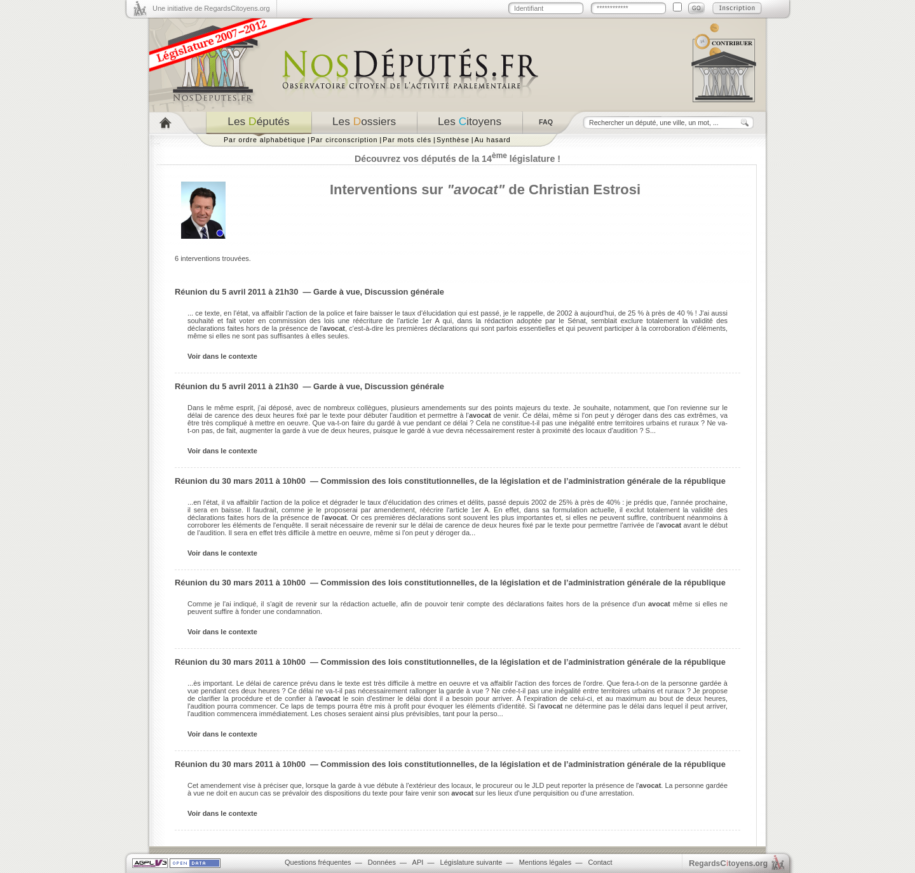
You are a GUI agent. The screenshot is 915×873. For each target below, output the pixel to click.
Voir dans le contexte (222, 356)
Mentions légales (545, 862)
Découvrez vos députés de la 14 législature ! (457, 159)
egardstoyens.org (728, 863)
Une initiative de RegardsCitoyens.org (211, 8)
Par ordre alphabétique (265, 139)
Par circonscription (344, 139)
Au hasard (493, 139)
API (418, 862)
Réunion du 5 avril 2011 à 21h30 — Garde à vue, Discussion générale (309, 292)
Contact (600, 862)
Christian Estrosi (584, 189)
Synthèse (453, 139)
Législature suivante (471, 862)
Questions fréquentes (318, 862)
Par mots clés (407, 139)
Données (382, 862)
